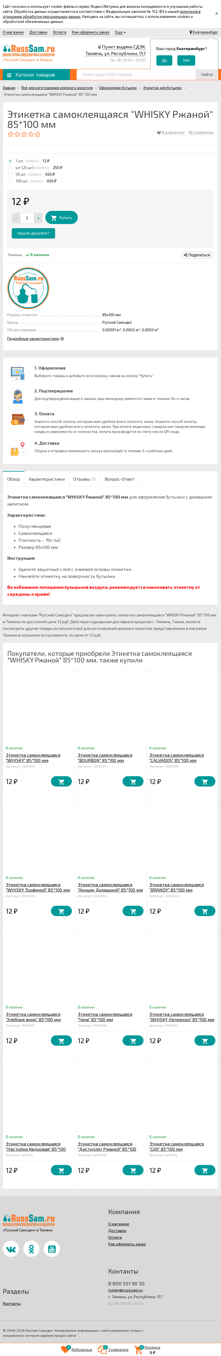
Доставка (38, 32)
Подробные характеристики (33, 338)
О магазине (13, 32)
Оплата (59, 32)
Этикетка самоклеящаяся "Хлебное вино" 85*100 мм (33, 1016)
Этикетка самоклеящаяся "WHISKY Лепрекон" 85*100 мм (181, 1016)
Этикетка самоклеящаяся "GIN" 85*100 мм (176, 1146)
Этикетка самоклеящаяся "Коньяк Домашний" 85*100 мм (110, 887)
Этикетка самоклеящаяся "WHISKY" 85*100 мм (33, 757)
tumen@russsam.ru (125, 1290)
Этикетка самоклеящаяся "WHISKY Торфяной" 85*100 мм (38, 887)
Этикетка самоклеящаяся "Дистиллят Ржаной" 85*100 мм (107, 1149)
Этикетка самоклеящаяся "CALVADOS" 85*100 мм (176, 757)
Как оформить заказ (90, 32)
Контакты (12, 1303)
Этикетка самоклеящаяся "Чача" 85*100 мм (105, 1016)
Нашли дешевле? (33, 233)
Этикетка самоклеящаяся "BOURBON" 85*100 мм (105, 757)
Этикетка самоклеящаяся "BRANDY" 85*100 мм (176, 887)
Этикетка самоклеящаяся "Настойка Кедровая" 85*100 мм (36, 1149)
